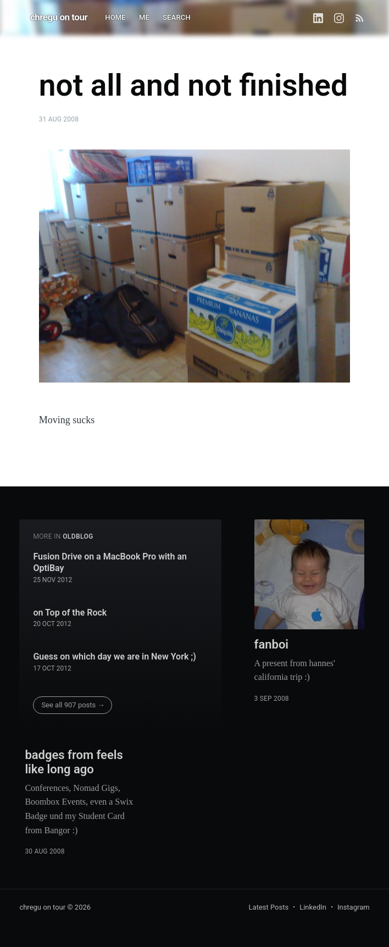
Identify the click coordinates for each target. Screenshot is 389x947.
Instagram (353, 907)
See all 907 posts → (72, 705)
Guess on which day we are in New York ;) (114, 656)
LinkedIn (312, 907)
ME (144, 17)
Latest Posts (269, 907)
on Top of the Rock (70, 612)
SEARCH (177, 17)
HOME (115, 17)
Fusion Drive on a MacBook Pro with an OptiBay (110, 562)
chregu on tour (58, 17)
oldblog (78, 536)
